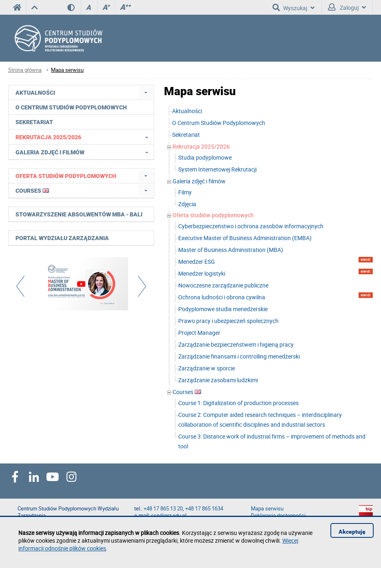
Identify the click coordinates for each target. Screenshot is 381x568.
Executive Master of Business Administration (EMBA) (245, 238)
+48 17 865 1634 (204, 508)
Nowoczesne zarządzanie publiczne (223, 285)
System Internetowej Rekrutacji (217, 169)
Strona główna (25, 70)
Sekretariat (186, 134)
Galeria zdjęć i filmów (199, 181)
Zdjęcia (187, 204)
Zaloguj (347, 7)
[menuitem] (146, 92)
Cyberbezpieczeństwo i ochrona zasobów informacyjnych (250, 226)
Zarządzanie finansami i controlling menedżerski (239, 356)
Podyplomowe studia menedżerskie (223, 309)
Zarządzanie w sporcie (206, 368)
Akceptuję (352, 531)
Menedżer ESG (196, 261)
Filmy (185, 192)
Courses (187, 392)
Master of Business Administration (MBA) (230, 250)
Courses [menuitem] (32, 190)
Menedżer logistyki (201, 273)
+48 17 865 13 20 (163, 508)
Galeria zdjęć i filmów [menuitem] (84, 151)
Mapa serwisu (67, 70)
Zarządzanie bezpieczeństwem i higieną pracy (236, 344)
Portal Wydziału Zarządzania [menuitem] (62, 238)
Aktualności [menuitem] (35, 92)
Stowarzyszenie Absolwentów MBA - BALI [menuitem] (79, 214)
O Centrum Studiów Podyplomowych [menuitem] (71, 107)
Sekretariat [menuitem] (34, 122)
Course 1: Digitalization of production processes (238, 403)
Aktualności (187, 111)
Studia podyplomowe (205, 157)
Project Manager (199, 332)
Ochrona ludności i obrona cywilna (221, 297)
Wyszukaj (293, 7)
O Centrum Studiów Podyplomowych (218, 123)
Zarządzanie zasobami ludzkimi (218, 380)
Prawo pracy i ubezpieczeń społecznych (228, 321)
